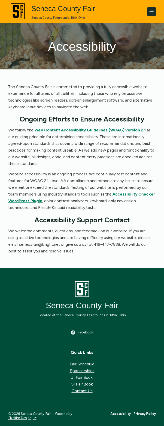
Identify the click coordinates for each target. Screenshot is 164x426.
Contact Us (82, 390)
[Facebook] (82, 332)
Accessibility (120, 414)
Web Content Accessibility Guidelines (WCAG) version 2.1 (90, 129)
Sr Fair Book (82, 384)
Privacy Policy (145, 414)
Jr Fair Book (82, 377)
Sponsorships (82, 370)
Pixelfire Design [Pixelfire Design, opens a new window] (22, 418)
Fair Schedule (82, 363)
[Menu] (151, 11)
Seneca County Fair (64, 9)
